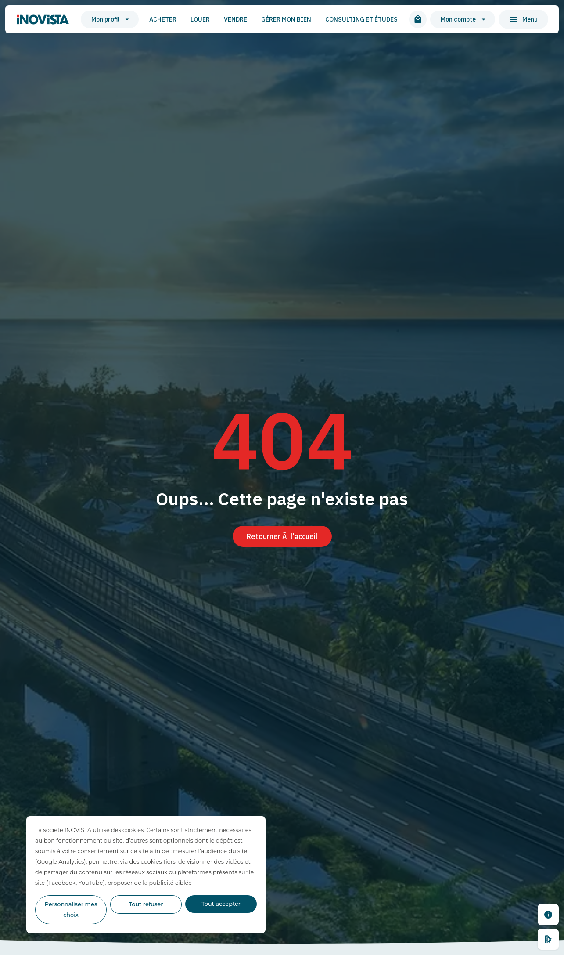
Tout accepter (221, 904)
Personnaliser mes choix (71, 909)
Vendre (235, 19)
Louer (200, 19)
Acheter (162, 19)
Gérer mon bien (286, 19)
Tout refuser (146, 904)
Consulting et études (361, 19)
